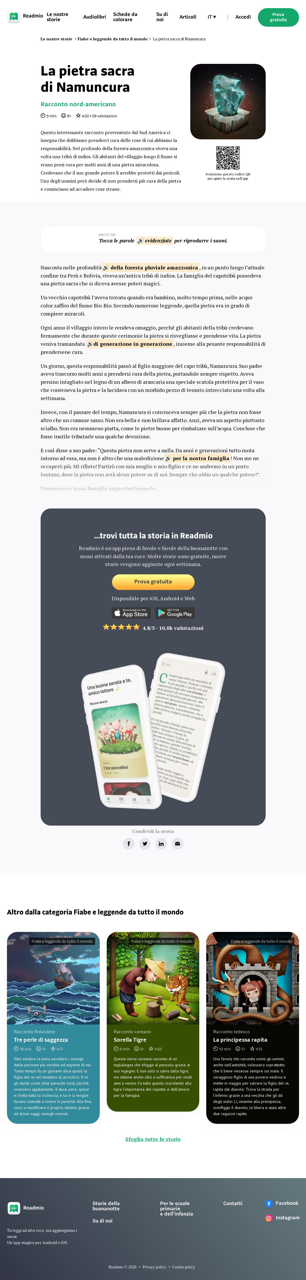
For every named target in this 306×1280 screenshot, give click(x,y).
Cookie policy (183, 1267)
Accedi (243, 17)
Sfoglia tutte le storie (153, 1138)
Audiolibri (94, 17)
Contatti (232, 1204)
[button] (211, 17)
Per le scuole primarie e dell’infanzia (176, 1209)
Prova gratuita (278, 17)
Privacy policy (154, 1267)
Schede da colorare (125, 17)
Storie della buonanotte (106, 1206)
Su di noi (103, 1221)
